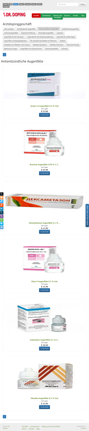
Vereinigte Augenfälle (45, 33)
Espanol (22, 4)
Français (28, 4)
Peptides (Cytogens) (40, 45)
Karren (67, 15)
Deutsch (16, 4)
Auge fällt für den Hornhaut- (14, 37)
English (5, 4)
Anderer (62, 41)
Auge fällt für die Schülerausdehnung (40, 37)
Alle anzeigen (9, 29)
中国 (10, 4)
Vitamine (65, 49)
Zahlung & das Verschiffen (57, 16)
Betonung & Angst (10, 49)
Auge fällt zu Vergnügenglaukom (15, 41)
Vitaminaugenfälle (51, 49)
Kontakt (75, 15)
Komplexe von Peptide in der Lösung (17, 45)
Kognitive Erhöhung (28, 33)
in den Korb (45, 115)
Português (6, 6)
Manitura (83, 428)
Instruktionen (47, 15)
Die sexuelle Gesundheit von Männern (43, 41)
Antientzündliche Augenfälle (49, 29)
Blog (83, 15)
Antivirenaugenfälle (11, 33)
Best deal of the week (87, 215)
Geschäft (36, 15)
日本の (40, 4)
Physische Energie (73, 45)
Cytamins (60, 33)
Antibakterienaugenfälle (70, 29)
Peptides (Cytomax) (56, 45)
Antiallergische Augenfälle (26, 29)
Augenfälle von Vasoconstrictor (31, 49)
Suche (83, 4)
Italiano (34, 4)
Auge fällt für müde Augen (66, 37)
